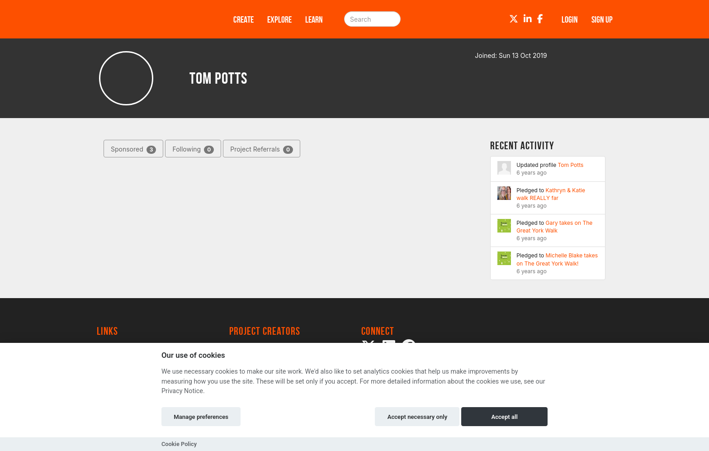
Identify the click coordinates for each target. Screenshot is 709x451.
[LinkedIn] (527, 19)
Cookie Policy (179, 444)
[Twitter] (513, 19)
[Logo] (153, 19)
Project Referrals (261, 149)
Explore (279, 19)
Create (243, 19)
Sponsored (133, 149)
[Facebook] (540, 19)
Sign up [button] (602, 19)
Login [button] (570, 19)
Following (193, 149)
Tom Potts (571, 164)
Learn (314, 19)
